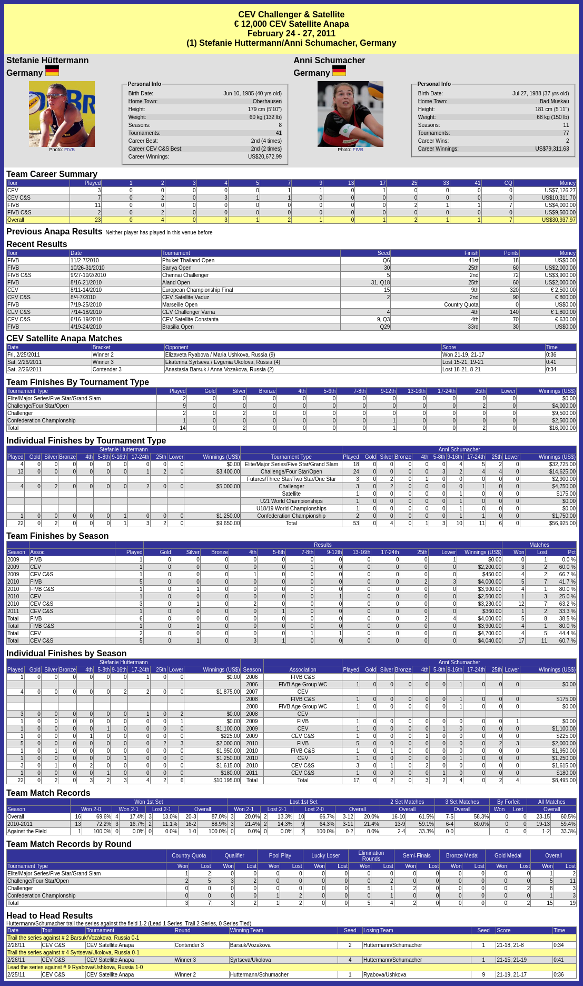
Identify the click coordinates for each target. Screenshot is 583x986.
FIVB (69, 149)
